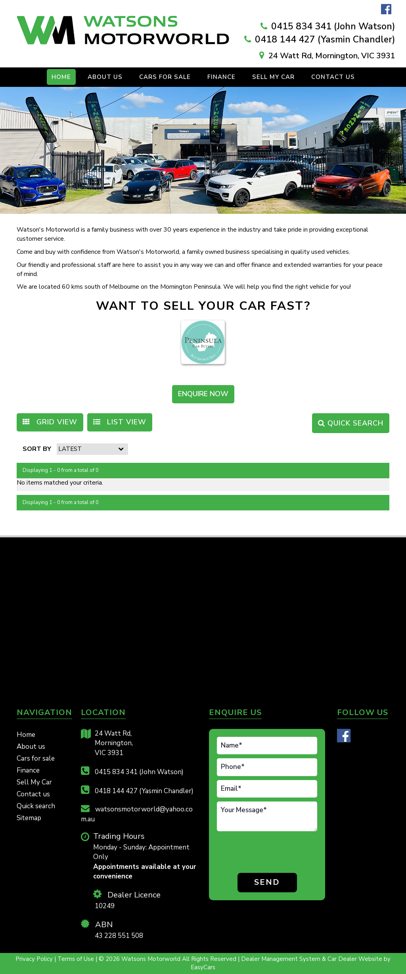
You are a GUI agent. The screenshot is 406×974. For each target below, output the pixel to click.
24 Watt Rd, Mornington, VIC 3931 (331, 55)
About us (31, 746)
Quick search (36, 806)
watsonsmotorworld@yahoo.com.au (137, 813)
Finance (221, 77)
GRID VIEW (50, 422)
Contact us (333, 77)
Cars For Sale (165, 77)
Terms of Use (76, 959)
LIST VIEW (119, 422)
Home (61, 77)
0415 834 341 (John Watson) (333, 26)
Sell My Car (273, 77)
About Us (105, 77)
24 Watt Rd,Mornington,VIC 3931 (107, 743)
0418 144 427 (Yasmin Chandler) (325, 39)
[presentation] (263, 853)
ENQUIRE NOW (203, 394)
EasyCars (203, 967)
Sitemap (29, 818)
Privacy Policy (34, 959)
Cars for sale (36, 758)
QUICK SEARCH (350, 423)
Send (267, 882)
